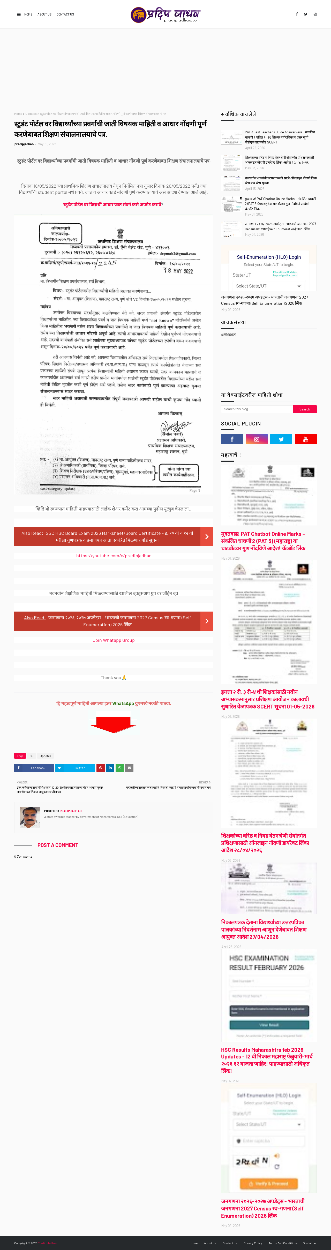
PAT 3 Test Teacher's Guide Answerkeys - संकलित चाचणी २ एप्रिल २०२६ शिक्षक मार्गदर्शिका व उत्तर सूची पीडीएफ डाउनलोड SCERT (280, 137)
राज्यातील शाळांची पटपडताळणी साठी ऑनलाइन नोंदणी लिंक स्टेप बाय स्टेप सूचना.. (281, 180)
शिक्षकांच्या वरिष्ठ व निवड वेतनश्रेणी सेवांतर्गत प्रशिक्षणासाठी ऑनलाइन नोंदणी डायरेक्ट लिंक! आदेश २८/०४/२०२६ (279, 160)
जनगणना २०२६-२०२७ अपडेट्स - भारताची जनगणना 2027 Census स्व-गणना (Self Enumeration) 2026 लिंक (280, 226)
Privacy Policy (253, 1243)
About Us (44, 14)
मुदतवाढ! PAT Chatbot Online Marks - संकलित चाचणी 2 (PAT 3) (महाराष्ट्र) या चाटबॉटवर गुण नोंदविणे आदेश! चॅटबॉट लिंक (280, 204)
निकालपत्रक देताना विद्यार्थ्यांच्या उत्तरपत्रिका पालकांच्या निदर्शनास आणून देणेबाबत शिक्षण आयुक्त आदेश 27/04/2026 (263, 929)
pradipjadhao (24, 144)
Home (28, 14)
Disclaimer (310, 1243)
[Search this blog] (257, 409)
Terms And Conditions (283, 1243)
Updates (31, 113)
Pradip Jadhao (47, 1243)
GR (31, 756)
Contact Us (65, 14)
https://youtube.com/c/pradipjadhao (114, 555)
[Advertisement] (165, 67)
